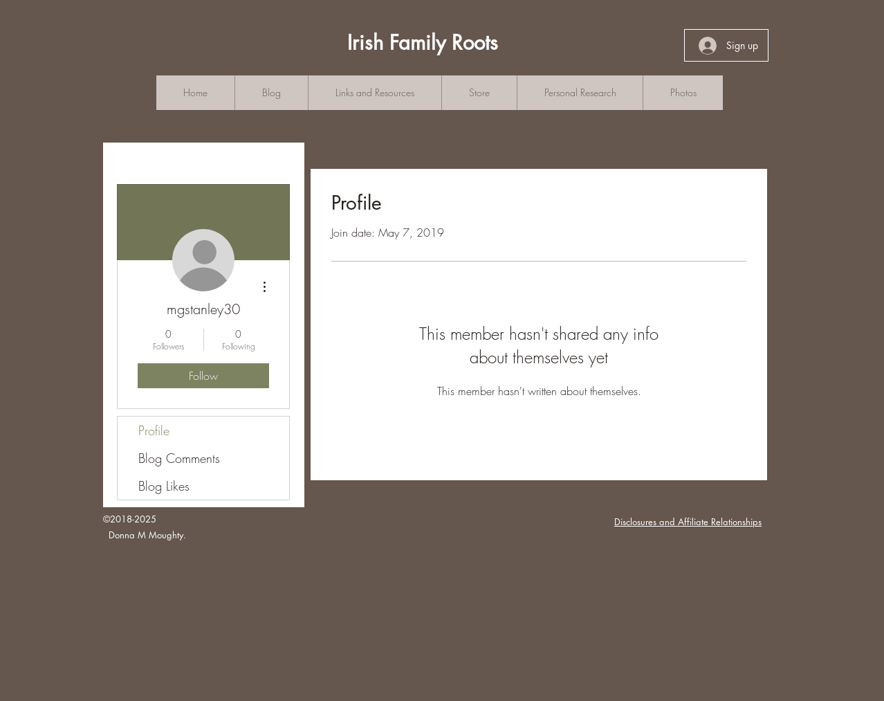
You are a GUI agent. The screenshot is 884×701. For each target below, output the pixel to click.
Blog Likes (164, 485)
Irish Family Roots (422, 42)
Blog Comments (179, 458)
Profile (153, 430)
